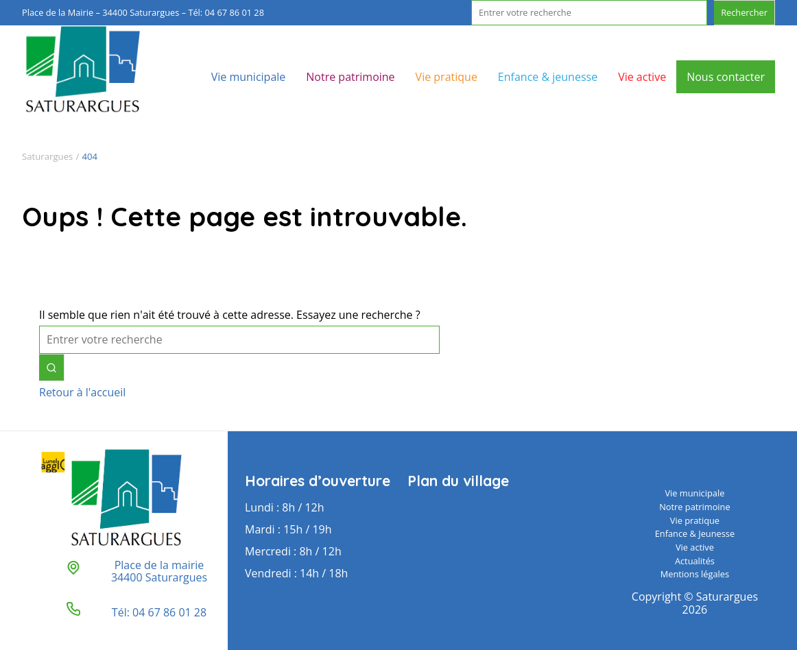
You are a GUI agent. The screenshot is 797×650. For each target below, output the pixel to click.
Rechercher (744, 12)
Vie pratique (446, 76)
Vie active (642, 76)
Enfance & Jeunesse (695, 533)
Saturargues (47, 156)
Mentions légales (695, 574)
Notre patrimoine (350, 76)
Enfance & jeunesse (547, 76)
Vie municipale (248, 76)
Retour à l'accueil (82, 392)
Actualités (695, 561)
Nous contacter (726, 76)
